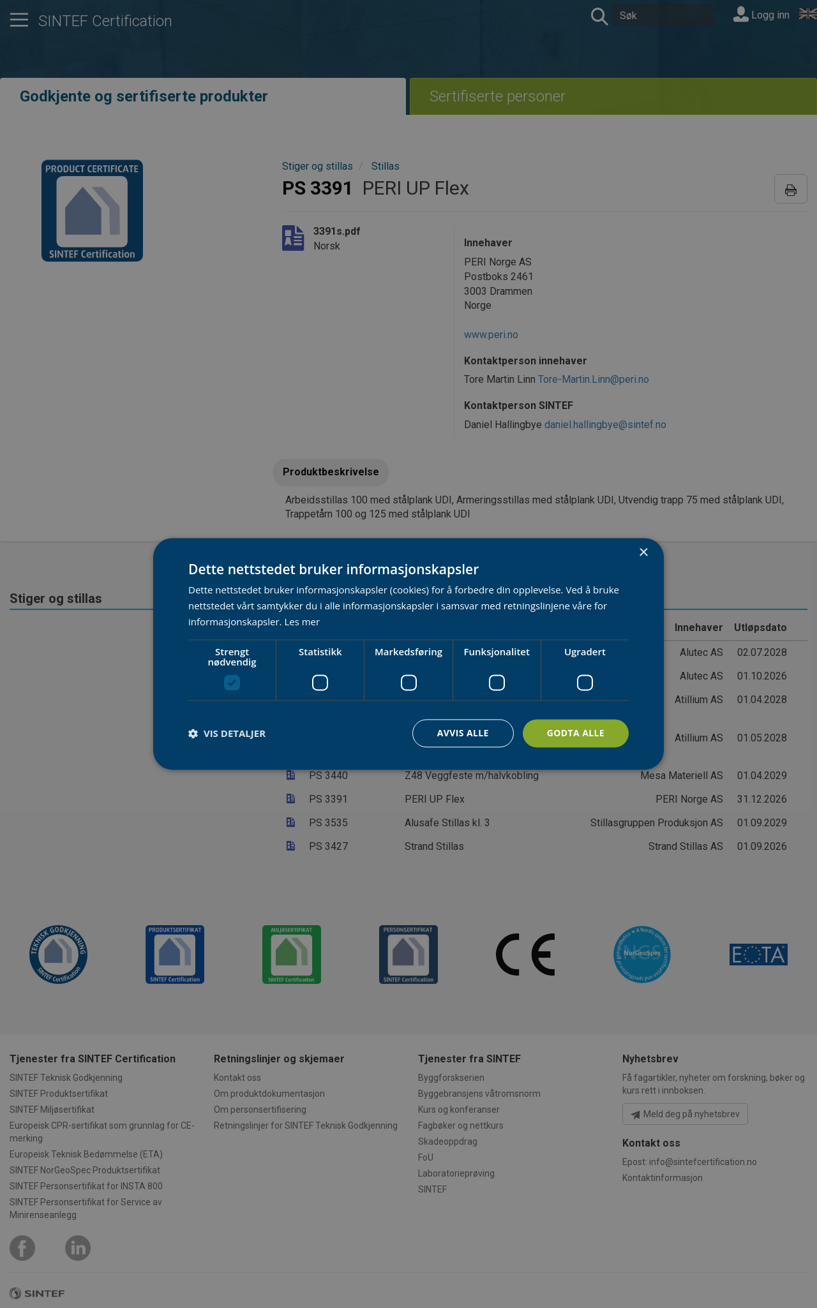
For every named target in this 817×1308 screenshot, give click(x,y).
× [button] (643, 553)
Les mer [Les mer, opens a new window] (302, 621)
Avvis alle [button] (462, 733)
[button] (227, 733)
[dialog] (408, 653)
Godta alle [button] (575, 733)
